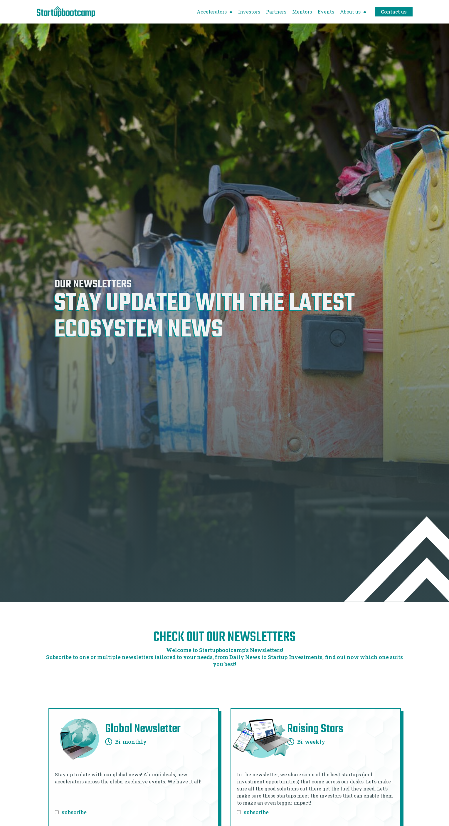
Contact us (394, 12)
